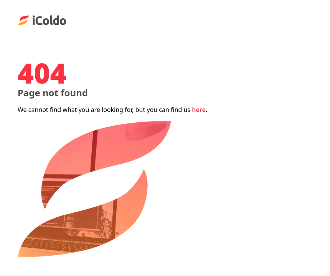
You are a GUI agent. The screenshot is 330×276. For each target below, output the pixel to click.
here (199, 109)
